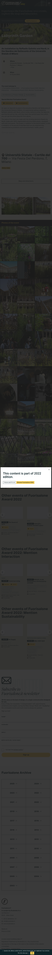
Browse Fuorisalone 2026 (25, 482)
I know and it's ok (9, 482)
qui (26, 953)
